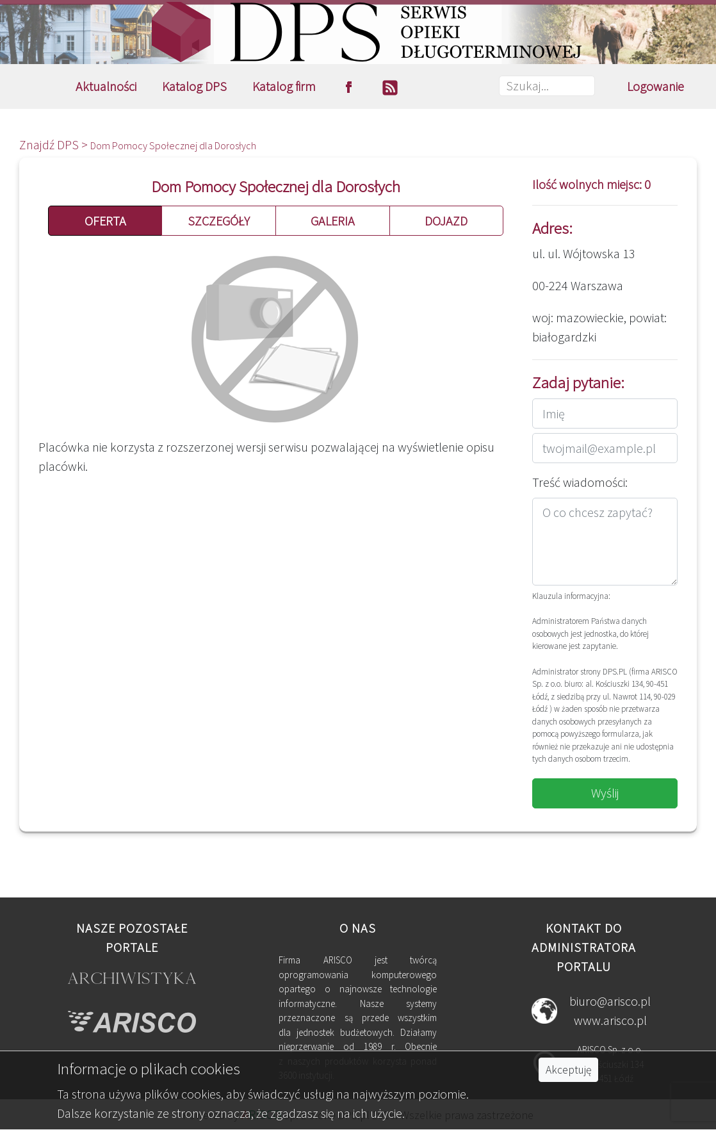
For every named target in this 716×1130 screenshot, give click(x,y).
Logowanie (655, 86)
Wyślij (605, 793)
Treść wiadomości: (580, 482)
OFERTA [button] (105, 221)
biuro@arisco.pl (610, 1001)
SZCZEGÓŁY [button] (219, 221)
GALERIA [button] (333, 221)
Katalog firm (284, 86)
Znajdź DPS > (54, 144)
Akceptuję (568, 1070)
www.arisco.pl (610, 1020)
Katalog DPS (194, 86)
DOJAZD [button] (446, 221)
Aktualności (106, 86)
